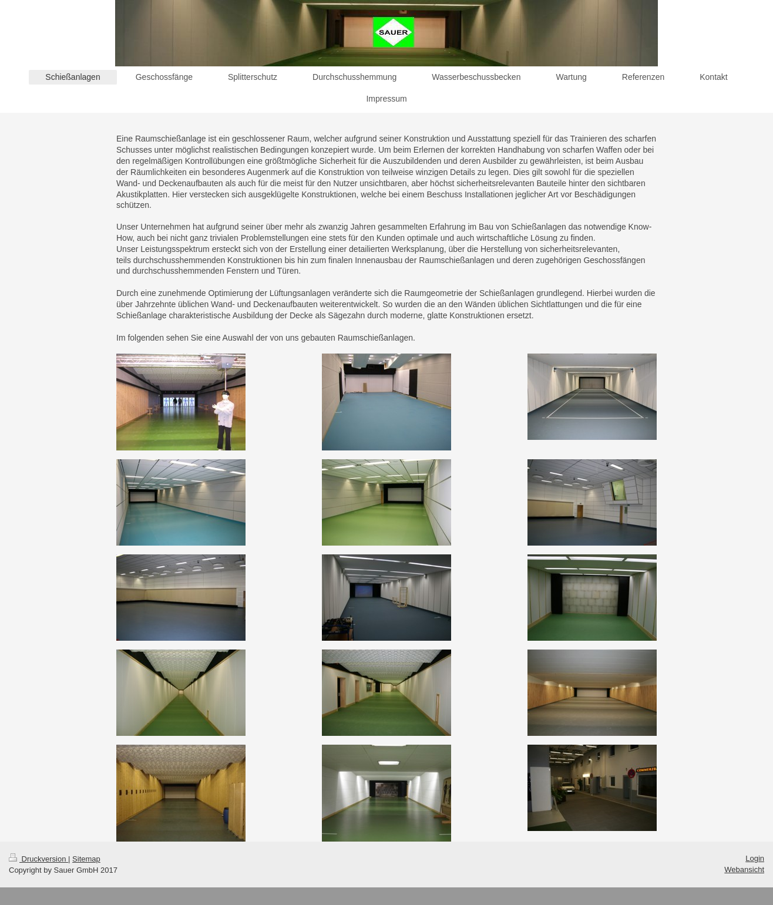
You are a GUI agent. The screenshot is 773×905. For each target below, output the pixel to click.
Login (754, 858)
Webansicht (744, 869)
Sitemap (86, 858)
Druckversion (38, 858)
